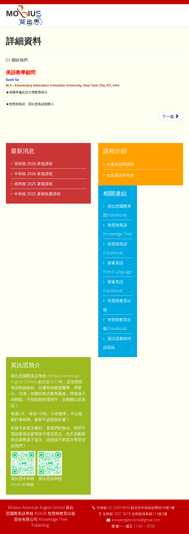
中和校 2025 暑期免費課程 (37, 194)
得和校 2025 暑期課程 (33, 183)
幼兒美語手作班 (120, 175)
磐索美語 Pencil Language (117, 267)
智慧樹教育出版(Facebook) (117, 324)
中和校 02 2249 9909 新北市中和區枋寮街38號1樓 (135, 507)
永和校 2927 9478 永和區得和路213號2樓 (135, 513)
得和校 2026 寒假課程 (33, 163)
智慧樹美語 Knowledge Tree (117, 229)
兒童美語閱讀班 (120, 164)
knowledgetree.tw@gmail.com (136, 520)
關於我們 (20, 60)
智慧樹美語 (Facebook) (115, 248)
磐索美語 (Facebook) (113, 286)
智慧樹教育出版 (117, 305)
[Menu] (181, 15)
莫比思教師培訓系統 (117, 343)
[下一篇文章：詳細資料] (170, 116)
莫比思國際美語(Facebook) (117, 210)
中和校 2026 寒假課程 (33, 173)
